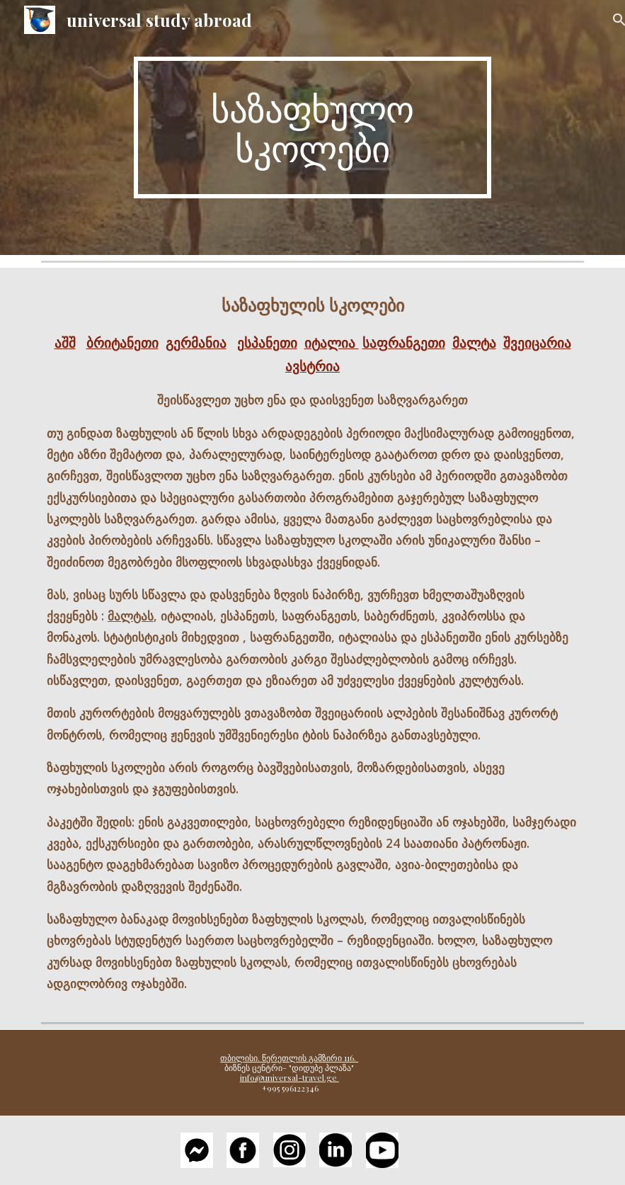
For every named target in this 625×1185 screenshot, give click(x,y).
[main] (312, 127)
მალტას (131, 615)
